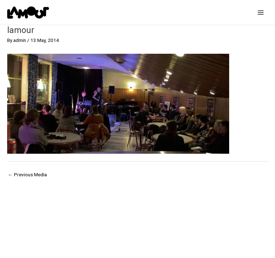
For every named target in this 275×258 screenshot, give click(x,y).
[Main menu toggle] (261, 12)
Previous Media (27, 174)
